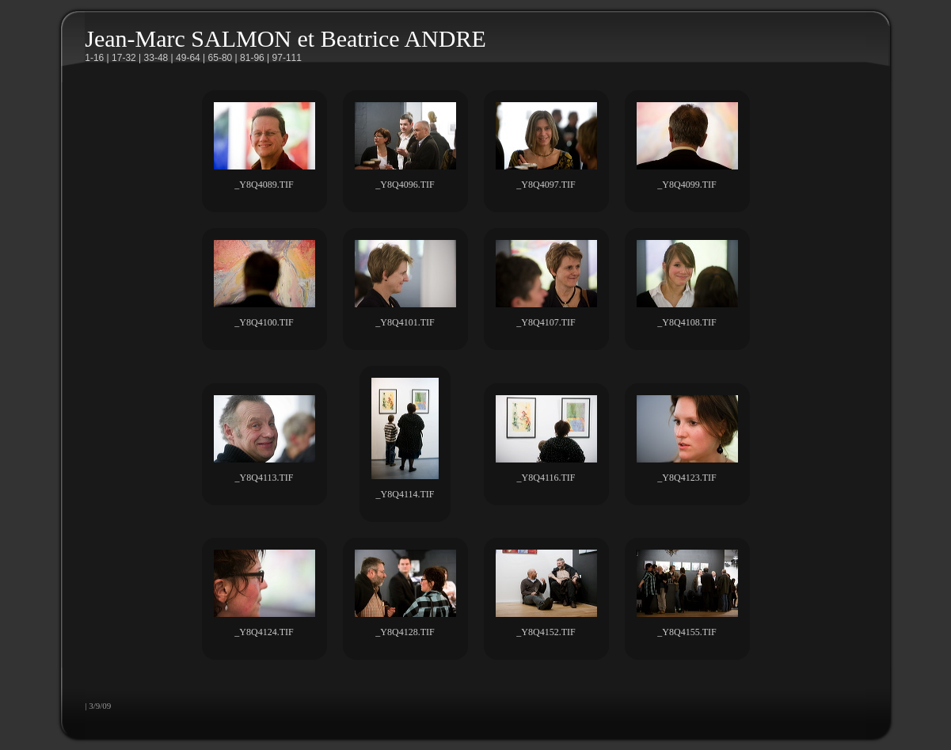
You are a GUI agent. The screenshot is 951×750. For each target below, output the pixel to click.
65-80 (220, 57)
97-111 (287, 57)
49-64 (188, 57)
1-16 (94, 57)
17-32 (124, 57)
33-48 (156, 57)
